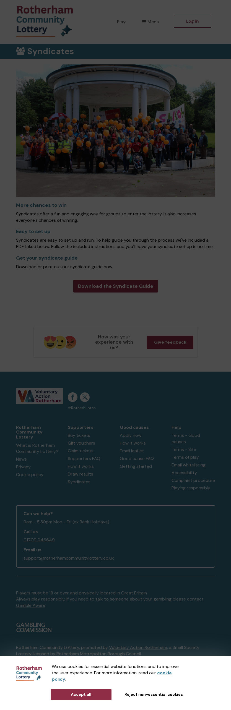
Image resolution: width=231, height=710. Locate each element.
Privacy (23, 467)
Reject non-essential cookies (153, 694)
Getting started (136, 466)
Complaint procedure (193, 480)
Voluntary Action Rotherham (138, 647)
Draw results (80, 474)
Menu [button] (150, 22)
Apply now (130, 435)
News (21, 459)
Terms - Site (184, 449)
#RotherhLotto (82, 408)
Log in (192, 21)
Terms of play (185, 457)
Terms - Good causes (186, 438)
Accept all (81, 694)
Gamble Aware (30, 605)
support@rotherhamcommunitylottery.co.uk (69, 558)
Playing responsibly (191, 488)
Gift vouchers (81, 443)
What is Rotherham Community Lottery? (37, 448)
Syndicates (79, 482)
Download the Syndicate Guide (115, 286)
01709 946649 (39, 540)
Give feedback (170, 342)
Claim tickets (81, 451)
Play (121, 22)
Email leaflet (132, 451)
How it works (81, 466)
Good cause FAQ (137, 458)
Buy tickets (79, 435)
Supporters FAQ (84, 458)
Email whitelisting (189, 465)
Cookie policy (29, 474)
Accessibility (184, 473)
